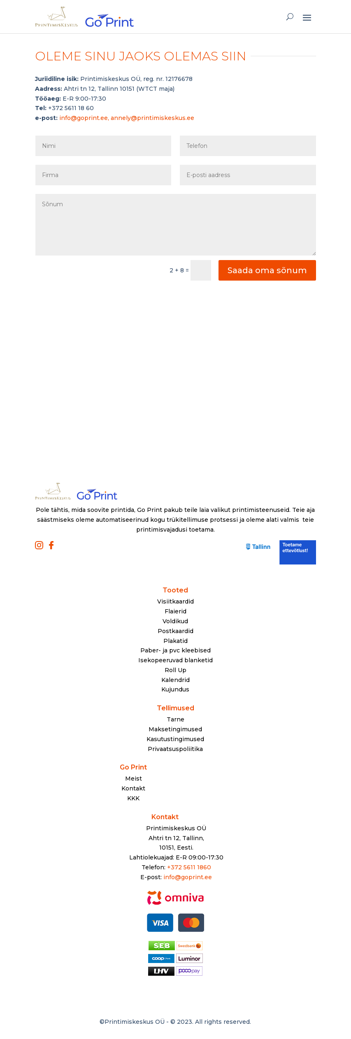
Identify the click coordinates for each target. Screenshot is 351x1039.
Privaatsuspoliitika (175, 749)
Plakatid (175, 641)
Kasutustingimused (175, 739)
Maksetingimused (175, 729)
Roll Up (175, 670)
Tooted (175, 590)
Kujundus (175, 689)
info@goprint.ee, (85, 118)
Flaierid (175, 611)
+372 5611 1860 (189, 867)
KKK (133, 798)
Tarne (175, 719)
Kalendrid (175, 680)
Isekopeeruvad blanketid (175, 660)
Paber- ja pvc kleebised (175, 650)
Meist (133, 778)
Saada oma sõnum (267, 270)
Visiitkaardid (175, 601)
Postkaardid (175, 631)
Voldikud (175, 621)
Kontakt (133, 788)
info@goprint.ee (187, 877)
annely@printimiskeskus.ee (152, 118)
